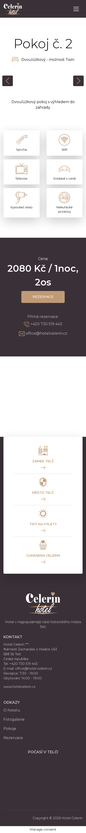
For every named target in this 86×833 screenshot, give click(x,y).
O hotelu (11, 710)
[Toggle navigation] (76, 9)
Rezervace (43, 297)
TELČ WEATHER (43, 774)
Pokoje (9, 728)
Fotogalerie (14, 719)
